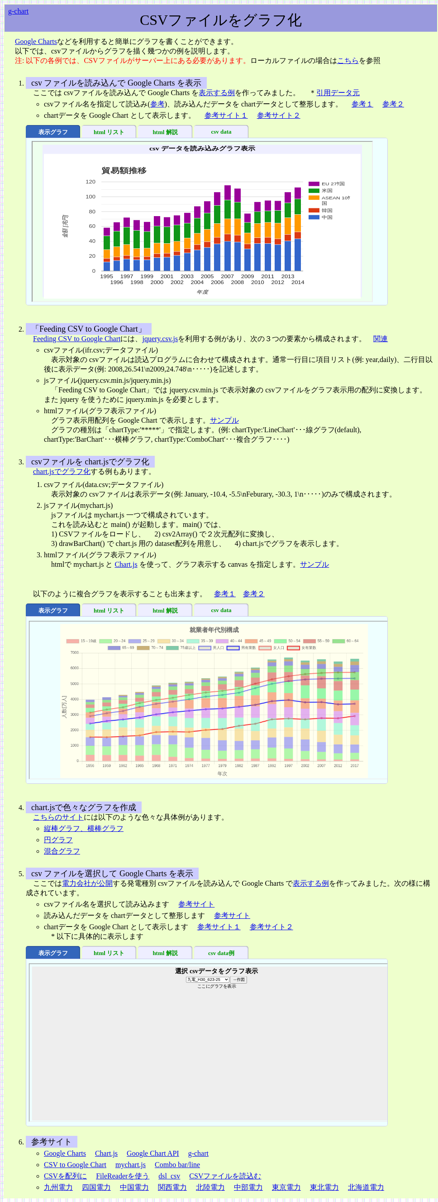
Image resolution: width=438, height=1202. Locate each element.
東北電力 (324, 1187)
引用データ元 (338, 93)
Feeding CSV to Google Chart (76, 339)
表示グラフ (53, 132)
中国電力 (134, 1187)
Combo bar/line (177, 1164)
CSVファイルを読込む (225, 1176)
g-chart (18, 11)
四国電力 (96, 1187)
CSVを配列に (65, 1176)
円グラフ (58, 840)
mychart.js (130, 1164)
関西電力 (172, 1187)
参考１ (362, 104)
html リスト (109, 132)
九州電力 (58, 1187)
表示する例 (217, 93)
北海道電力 (366, 1187)
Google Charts (36, 41)
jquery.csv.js (160, 339)
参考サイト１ (226, 115)
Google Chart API (153, 1153)
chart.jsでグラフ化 (61, 471)
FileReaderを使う (122, 1176)
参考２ (393, 104)
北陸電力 (210, 1187)
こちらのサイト (58, 817)
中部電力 (248, 1187)
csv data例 (221, 953)
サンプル (224, 420)
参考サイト (196, 904)
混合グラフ (62, 851)
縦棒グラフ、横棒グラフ (84, 828)
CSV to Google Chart (75, 1164)
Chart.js (125, 564)
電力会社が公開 (87, 883)
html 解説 (164, 132)
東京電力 (286, 1187)
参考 (157, 104)
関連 (380, 339)
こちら (348, 60)
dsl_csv (169, 1176)
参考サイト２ (278, 115)
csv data (221, 131)
